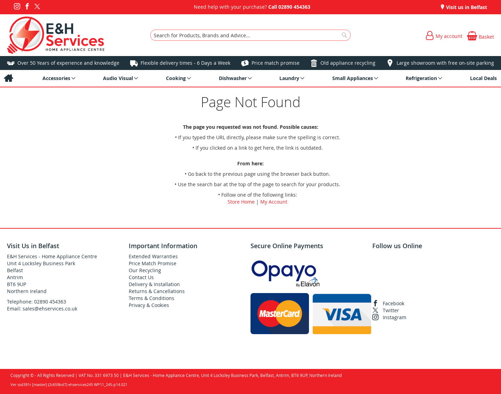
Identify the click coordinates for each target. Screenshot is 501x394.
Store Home (241, 201)
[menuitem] (8, 78)
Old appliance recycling (347, 63)
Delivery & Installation (154, 284)
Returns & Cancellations (157, 291)
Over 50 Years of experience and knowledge (68, 63)
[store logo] (55, 35)
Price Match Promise (152, 263)
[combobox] (250, 35)
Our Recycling (145, 270)
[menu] (250, 78)
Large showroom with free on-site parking (445, 63)
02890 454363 (294, 6)
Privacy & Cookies (149, 305)
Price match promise (276, 63)
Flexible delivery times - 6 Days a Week (185, 63)
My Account (273, 201)
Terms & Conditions (151, 298)
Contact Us (141, 277)
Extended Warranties (153, 256)
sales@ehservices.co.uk (50, 308)
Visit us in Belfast (466, 7)
